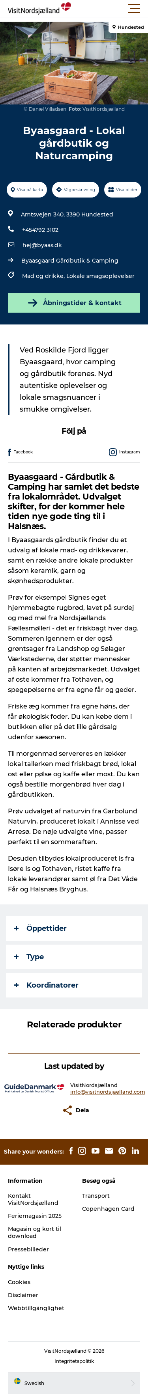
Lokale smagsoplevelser (100, 276)
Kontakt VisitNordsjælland (33, 1199)
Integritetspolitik (74, 1361)
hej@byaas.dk (42, 245)
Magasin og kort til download (34, 1232)
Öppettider (40, 928)
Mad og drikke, (44, 276)
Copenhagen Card (108, 1208)
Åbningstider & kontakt (74, 303)
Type (29, 957)
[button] (109, 8)
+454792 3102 (40, 229)
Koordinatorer (46, 985)
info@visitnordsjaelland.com (107, 1092)
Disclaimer (23, 1295)
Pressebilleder (28, 1249)
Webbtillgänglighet (36, 1308)
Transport (96, 1195)
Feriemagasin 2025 (35, 1215)
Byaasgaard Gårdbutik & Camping (69, 260)
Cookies (19, 1282)
